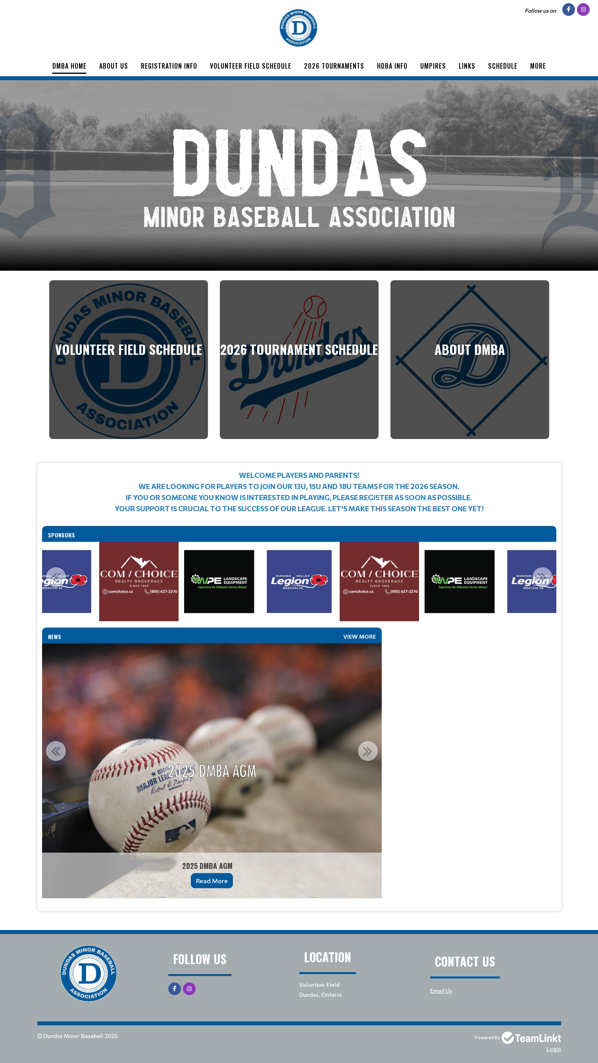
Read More (212, 880)
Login (553, 1049)
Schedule (502, 66)
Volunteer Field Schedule (250, 66)
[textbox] (299, 492)
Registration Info (169, 66)
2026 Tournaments (334, 66)
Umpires (433, 66)
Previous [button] (56, 577)
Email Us (441, 990)
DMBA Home (69, 66)
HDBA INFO (392, 66)
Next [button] (542, 577)
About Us (113, 66)
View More (359, 636)
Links (467, 66)
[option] (219, 581)
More (538, 66)
